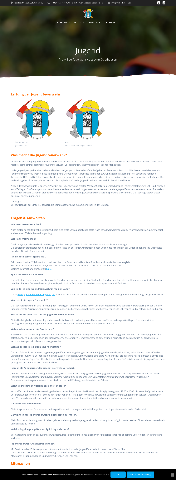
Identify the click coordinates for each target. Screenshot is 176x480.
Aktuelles (80, 22)
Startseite (63, 22)
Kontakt (111, 22)
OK (118, 474)
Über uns (94, 22)
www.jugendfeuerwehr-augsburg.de (36, 294)
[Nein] (172, 475)
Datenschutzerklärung (141, 474)
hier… (49, 268)
